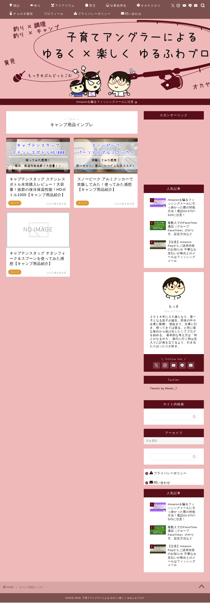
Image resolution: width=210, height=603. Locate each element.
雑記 (14, 5)
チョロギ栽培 (21, 14)
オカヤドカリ (149, 5)
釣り (35, 5)
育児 (90, 5)
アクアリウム (63, 5)
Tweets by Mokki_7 (163, 388)
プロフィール (54, 14)
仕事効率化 (116, 5)
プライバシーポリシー (92, 14)
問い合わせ (131, 14)
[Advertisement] (180, 148)
